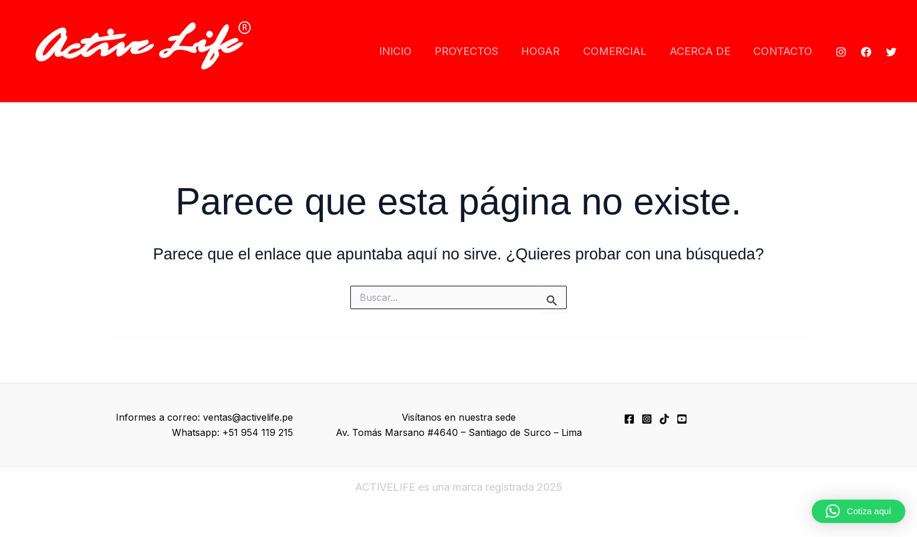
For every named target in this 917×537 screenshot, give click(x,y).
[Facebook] (866, 52)
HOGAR (547, 51)
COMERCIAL (619, 51)
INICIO (405, 51)
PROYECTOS (475, 51)
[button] (858, 511)
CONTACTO (783, 51)
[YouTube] (682, 419)
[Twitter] (891, 52)
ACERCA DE (703, 51)
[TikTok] (664, 419)
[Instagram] (841, 52)
